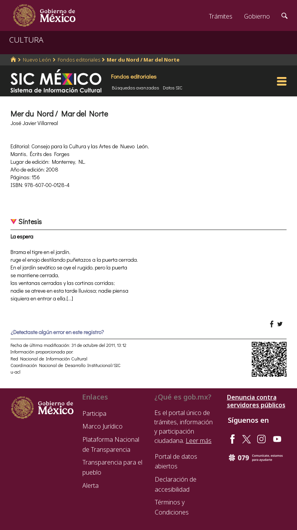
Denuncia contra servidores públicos (256, 401)
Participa (94, 413)
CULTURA (26, 39)
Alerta (90, 485)
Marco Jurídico (102, 426)
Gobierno (257, 16)
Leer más (199, 440)
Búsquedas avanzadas (135, 87)
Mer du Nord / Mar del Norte (143, 59)
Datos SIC (173, 87)
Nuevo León (37, 59)
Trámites (220, 16)
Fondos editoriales (79, 59)
